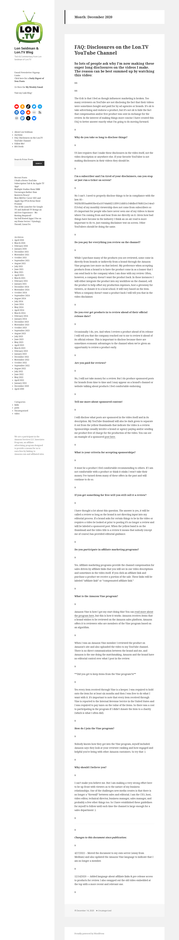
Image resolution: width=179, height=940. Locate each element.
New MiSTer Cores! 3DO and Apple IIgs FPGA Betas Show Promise (27, 201)
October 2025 (20, 257)
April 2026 (19, 240)
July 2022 (18, 371)
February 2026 (21, 246)
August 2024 (20, 298)
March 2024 (19, 313)
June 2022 (19, 374)
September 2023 (22, 330)
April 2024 (19, 310)
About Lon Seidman (23, 132)
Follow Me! (19, 143)
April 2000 (19, 389)
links (16, 404)
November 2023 (21, 324)
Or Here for (28, 87)
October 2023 (20, 327)
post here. (110, 436)
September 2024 (22, 295)
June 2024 (19, 304)
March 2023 (19, 348)
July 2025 (18, 266)
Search (39, 163)
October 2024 (20, 292)
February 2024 (21, 316)
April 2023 (19, 345)
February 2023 (21, 351)
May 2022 (18, 377)
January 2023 (20, 354)
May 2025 (18, 272)
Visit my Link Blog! (23, 93)
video (17, 413)
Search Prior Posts (23, 159)
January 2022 (20, 383)
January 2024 (20, 319)
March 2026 (19, 243)
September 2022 (22, 365)
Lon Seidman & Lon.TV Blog (26, 50)
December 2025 (21, 251)
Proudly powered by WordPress (89, 933)
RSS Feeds (19, 146)
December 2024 (21, 286)
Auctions (18, 135)
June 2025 (19, 269)
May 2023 (18, 342)
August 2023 (20, 333)
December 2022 (21, 356)
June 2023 (19, 339)
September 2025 (22, 260)
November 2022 (21, 359)
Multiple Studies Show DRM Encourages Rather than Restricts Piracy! (27, 192)
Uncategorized (21, 410)
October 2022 (20, 362)
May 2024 (18, 307)
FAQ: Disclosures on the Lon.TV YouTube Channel (111, 50)
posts (16, 407)
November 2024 (21, 289)
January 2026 (20, 248)
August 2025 (20, 263)
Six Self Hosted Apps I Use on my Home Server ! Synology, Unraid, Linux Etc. (27, 221)
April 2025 (19, 275)
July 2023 (18, 336)
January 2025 (20, 283)
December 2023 (21, 321)
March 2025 (19, 278)
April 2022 (19, 380)
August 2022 (20, 368)
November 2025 (21, 254)
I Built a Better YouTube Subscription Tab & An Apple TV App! (29, 183)
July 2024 (18, 301)
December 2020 (21, 386)
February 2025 (21, 281)
